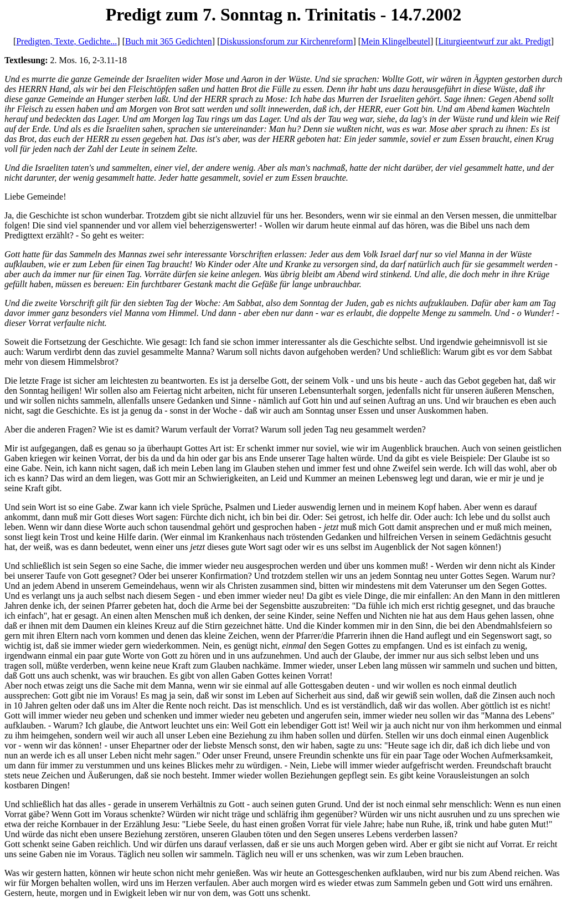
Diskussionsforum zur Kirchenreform (286, 41)
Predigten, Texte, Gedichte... (66, 41)
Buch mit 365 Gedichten (168, 41)
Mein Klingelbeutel (395, 41)
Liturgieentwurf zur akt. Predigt (495, 41)
